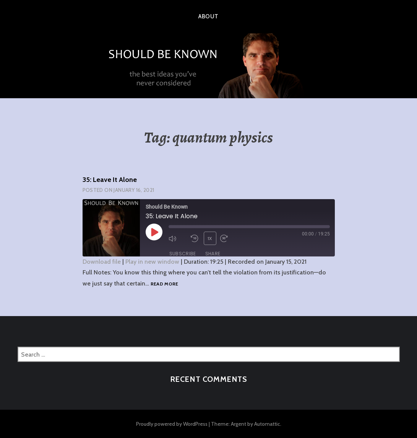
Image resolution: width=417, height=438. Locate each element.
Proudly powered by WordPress (172, 423)
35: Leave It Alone (110, 179)
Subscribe (182, 253)
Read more (164, 284)
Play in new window (152, 261)
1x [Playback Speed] (210, 238)
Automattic (267, 423)
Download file (102, 261)
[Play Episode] (154, 232)
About (208, 16)
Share (213, 253)
